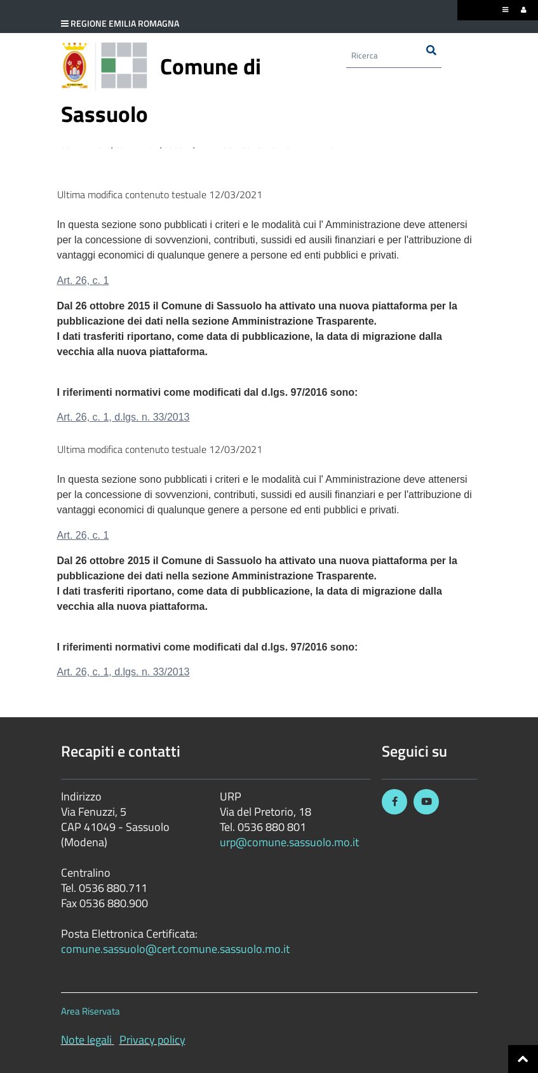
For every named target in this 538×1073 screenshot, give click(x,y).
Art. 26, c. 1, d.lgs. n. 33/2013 (123, 417)
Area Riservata (90, 1011)
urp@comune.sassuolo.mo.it (289, 842)
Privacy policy (152, 1039)
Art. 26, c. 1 (83, 280)
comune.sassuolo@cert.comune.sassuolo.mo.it (176, 948)
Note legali (86, 1039)
